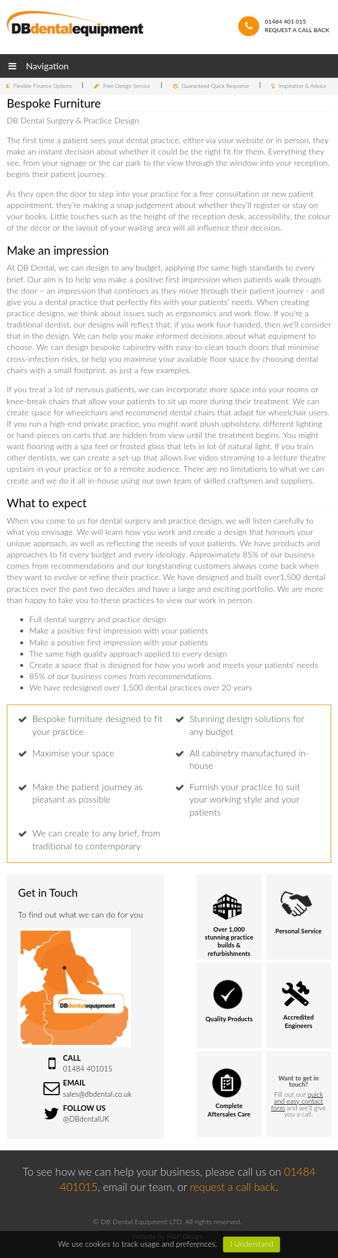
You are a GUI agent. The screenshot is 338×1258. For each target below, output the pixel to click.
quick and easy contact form (297, 1101)
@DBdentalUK (86, 1118)
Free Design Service (126, 86)
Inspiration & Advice (303, 86)
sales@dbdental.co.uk (97, 1093)
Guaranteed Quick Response (215, 86)
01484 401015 (88, 1068)
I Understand (251, 1243)
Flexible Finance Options (43, 86)
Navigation (38, 65)
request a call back (232, 1186)
